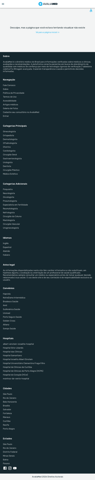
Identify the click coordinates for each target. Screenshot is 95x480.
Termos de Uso (9, 97)
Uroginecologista (11, 228)
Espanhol (7, 247)
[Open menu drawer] (3, 4)
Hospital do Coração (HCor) (15, 375)
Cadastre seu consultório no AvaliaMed (21, 112)
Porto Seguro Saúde (12, 317)
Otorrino (7, 147)
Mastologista (9, 220)
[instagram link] (10, 468)
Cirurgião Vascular (11, 224)
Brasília (6, 406)
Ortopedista (8, 135)
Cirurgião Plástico (11, 170)
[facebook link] (5, 468)
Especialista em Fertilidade (15, 205)
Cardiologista (9, 151)
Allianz (6, 324)
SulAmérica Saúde (11, 309)
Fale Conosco (9, 85)
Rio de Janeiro (9, 398)
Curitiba (6, 421)
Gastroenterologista (12, 158)
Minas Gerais (9, 456)
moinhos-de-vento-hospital (16, 378)
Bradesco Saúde (10, 301)
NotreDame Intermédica (14, 298)
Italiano (6, 255)
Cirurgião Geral (10, 154)
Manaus (6, 417)
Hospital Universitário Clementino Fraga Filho (24, 363)
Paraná (6, 463)
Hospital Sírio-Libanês (13, 348)
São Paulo (7, 394)
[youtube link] (15, 468)
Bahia (5, 460)
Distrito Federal (10, 452)
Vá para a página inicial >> (47, 32)
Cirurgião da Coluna (12, 216)
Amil (5, 305)
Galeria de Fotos (10, 108)
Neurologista (9, 193)
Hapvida (7, 294)
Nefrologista (9, 212)
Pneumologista (10, 201)
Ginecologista (9, 131)
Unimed (6, 313)
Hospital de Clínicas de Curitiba (17, 367)
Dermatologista (10, 139)
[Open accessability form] (90, 10)
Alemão (6, 251)
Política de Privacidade (13, 93)
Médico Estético (10, 174)
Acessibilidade (9, 101)
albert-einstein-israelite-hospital (18, 344)
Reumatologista (10, 208)
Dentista (7, 166)
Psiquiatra (7, 189)
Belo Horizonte (10, 402)
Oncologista (8, 197)
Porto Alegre (9, 429)
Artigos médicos (10, 104)
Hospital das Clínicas (12, 352)
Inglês (6, 243)
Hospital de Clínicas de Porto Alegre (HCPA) (23, 371)
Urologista (7, 162)
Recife (6, 425)
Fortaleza (7, 413)
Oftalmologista (10, 143)
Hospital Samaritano (12, 355)
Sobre (5, 89)
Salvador (7, 409)
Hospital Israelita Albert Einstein (18, 359)
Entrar (6, 116)
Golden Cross (9, 321)
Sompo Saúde (9, 328)
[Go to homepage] (48, 3)
